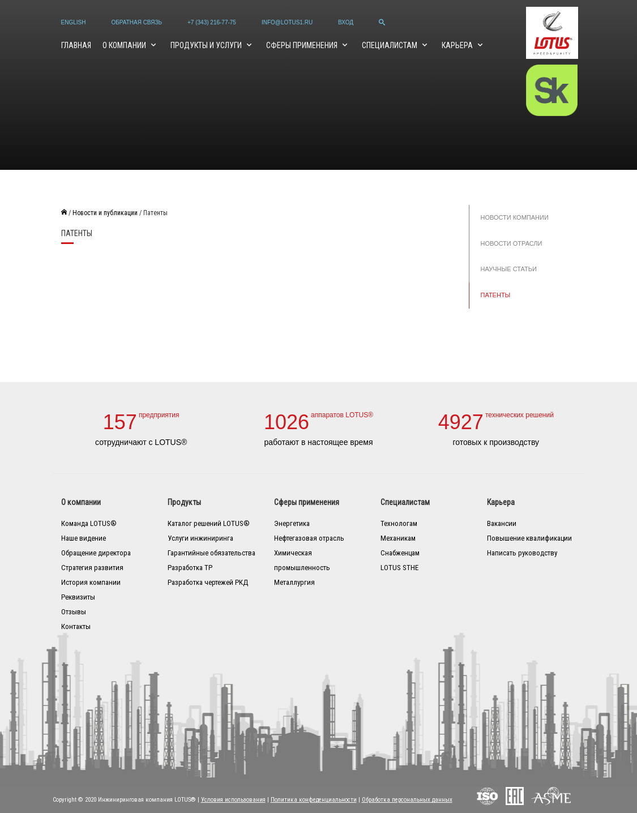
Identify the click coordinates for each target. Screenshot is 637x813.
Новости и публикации (105, 213)
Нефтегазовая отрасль (309, 538)
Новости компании (515, 217)
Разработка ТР (190, 567)
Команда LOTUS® (89, 523)
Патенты (496, 295)
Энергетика (292, 523)
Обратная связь (136, 22)
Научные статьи (509, 269)
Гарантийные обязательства (211, 553)
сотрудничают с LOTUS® (141, 442)
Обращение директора (96, 553)
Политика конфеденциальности (314, 799)
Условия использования (233, 799)
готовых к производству (496, 442)
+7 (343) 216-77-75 (211, 22)
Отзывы (73, 611)
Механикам (398, 538)
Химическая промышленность (302, 560)
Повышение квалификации (529, 538)
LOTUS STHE (399, 567)
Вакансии (501, 523)
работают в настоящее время (318, 442)
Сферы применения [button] (302, 45)
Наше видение (83, 538)
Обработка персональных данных (407, 799)
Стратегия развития (92, 567)
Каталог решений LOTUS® (209, 523)
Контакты (76, 626)
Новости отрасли (511, 243)
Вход (345, 22)
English (73, 22)
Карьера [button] (458, 45)
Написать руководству (522, 553)
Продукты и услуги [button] (206, 45)
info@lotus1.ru (287, 22)
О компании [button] (125, 45)
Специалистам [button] (390, 45)
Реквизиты (78, 597)
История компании (91, 582)
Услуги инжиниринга (200, 538)
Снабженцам (400, 553)
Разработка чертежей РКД (208, 582)
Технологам (399, 523)
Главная (76, 45)
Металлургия (294, 582)
